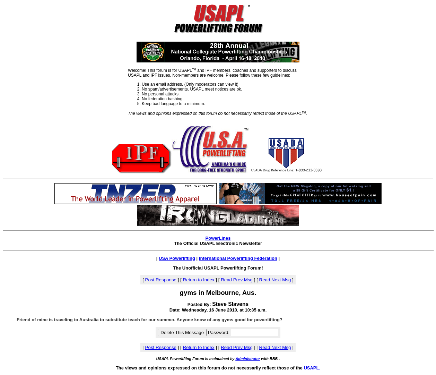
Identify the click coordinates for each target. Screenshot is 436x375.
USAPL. (312, 367)
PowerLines (218, 238)
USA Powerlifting (177, 258)
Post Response (160, 279)
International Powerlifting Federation (238, 258)
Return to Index (199, 279)
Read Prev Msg (237, 279)
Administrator (247, 359)
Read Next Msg (275, 279)
